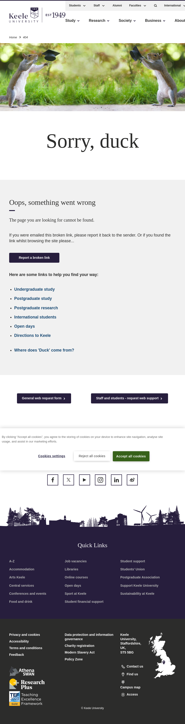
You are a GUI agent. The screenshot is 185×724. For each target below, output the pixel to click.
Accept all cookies (131, 456)
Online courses (76, 577)
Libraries (71, 569)
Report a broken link (34, 257)
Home (13, 36)
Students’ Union (132, 569)
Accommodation (21, 569)
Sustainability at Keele (137, 593)
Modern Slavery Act (79, 652)
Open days (24, 326)
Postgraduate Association (140, 577)
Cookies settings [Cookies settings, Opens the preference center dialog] (51, 456)
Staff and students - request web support (129, 398)
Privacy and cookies (24, 635)
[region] (92, 449)
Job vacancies (76, 561)
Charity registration (79, 646)
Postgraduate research (36, 308)
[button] (155, 4)
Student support (132, 561)
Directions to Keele (32, 335)
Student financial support (84, 601)
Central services (21, 585)
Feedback (16, 654)
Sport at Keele (75, 593)
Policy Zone (74, 659)
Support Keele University (139, 585)
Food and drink (20, 601)
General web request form (44, 398)
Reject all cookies (92, 456)
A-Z (11, 561)
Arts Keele (17, 577)
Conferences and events (27, 593)
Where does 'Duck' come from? (44, 350)
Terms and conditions (25, 648)
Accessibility (19, 641)
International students (35, 317)
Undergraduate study (34, 289)
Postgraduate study (33, 298)
